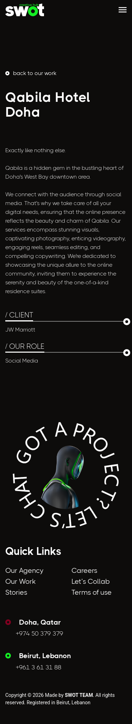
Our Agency (24, 571)
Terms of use (91, 592)
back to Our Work (34, 73)
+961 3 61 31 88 (38, 667)
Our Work (20, 581)
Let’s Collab (90, 581)
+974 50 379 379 (39, 633)
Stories (16, 592)
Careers (84, 571)
